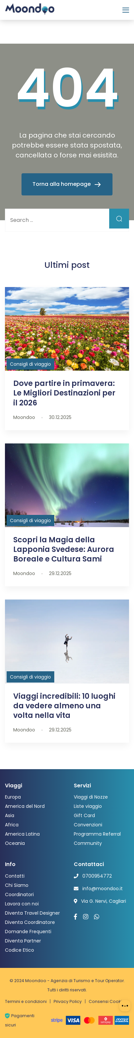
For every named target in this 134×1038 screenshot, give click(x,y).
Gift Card (84, 815)
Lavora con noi (22, 903)
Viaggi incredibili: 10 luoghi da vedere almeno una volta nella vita (64, 706)
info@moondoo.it (102, 888)
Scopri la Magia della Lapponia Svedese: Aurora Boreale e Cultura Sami (63, 549)
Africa (12, 824)
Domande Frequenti (28, 931)
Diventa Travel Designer (32, 913)
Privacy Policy (68, 1001)
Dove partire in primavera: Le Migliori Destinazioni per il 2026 (64, 393)
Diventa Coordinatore (30, 922)
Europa (13, 797)
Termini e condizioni (26, 1001)
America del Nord (25, 806)
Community (88, 843)
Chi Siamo (16, 885)
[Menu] (125, 10)
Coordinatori (19, 894)
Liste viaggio (88, 806)
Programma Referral (97, 834)
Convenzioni (88, 824)
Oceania (15, 843)
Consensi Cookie (106, 1001)
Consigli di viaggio (30, 364)
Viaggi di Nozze (91, 797)
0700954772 (97, 876)
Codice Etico (19, 950)
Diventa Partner (23, 940)
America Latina (22, 834)
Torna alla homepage (62, 184)
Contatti (14, 876)
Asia (9, 815)
